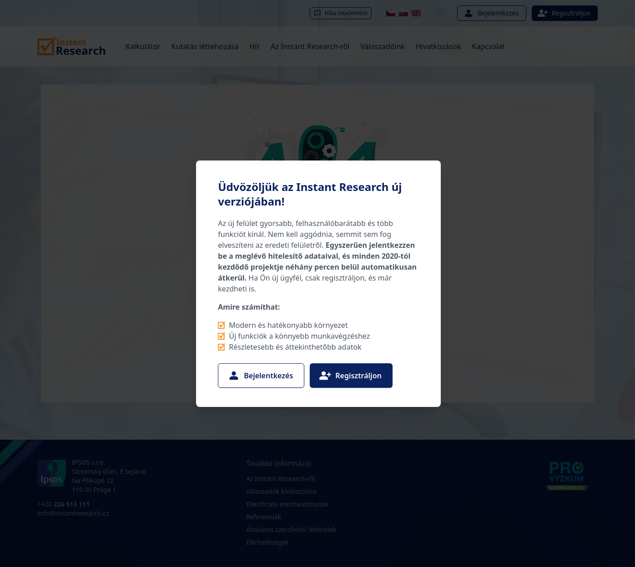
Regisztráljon (350, 375)
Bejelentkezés (260, 375)
